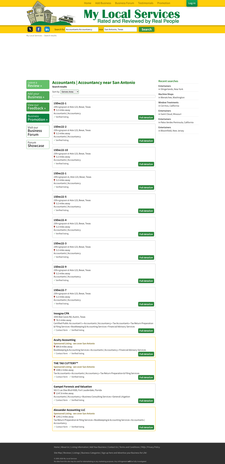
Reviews (67, 452)
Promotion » (38, 118)
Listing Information (79, 447)
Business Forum (38, 131)
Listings (76, 452)
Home (57, 447)
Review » (38, 84)
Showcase (38, 144)
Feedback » (38, 107)
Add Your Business (98, 447)
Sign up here (107, 452)
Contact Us (113, 447)
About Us (65, 447)
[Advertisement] (112, 58)
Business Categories (90, 452)
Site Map (58, 452)
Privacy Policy (153, 447)
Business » (38, 95)
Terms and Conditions (129, 447)
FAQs (143, 447)
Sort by (55, 91)
